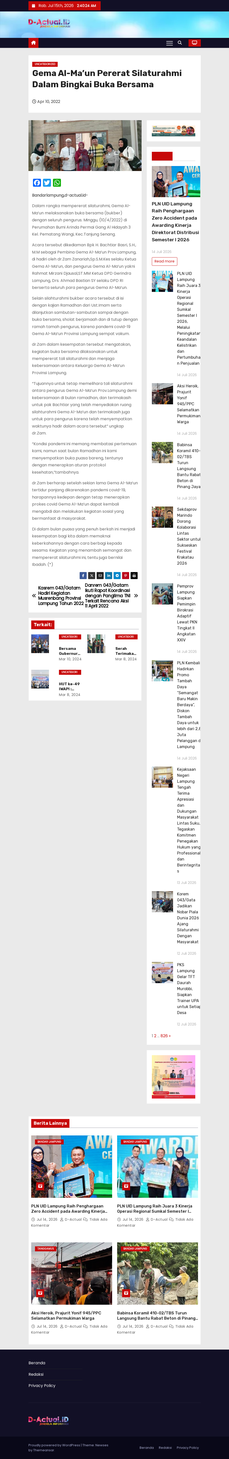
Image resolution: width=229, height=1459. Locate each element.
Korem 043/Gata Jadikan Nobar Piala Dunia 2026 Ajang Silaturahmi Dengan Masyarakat (188, 918)
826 (164, 1036)
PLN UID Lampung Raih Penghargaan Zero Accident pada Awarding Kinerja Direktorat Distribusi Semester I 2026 (68, 1211)
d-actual (71, 1219)
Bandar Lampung (49, 1142)
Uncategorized (45, 64)
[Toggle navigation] (169, 43)
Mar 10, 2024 (70, 659)
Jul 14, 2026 (48, 1219)
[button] (181, 42)
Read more (165, 261)
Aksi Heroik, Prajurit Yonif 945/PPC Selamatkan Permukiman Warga (189, 404)
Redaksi (35, 1374)
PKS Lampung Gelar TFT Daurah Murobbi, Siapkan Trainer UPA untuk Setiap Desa (189, 988)
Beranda (36, 1363)
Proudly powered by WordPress (54, 1445)
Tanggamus (45, 1249)
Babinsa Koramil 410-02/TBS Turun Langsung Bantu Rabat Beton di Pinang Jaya (156, 1318)
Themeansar (43, 1450)
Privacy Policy (41, 1385)
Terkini (162, 156)
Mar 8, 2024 (126, 659)
